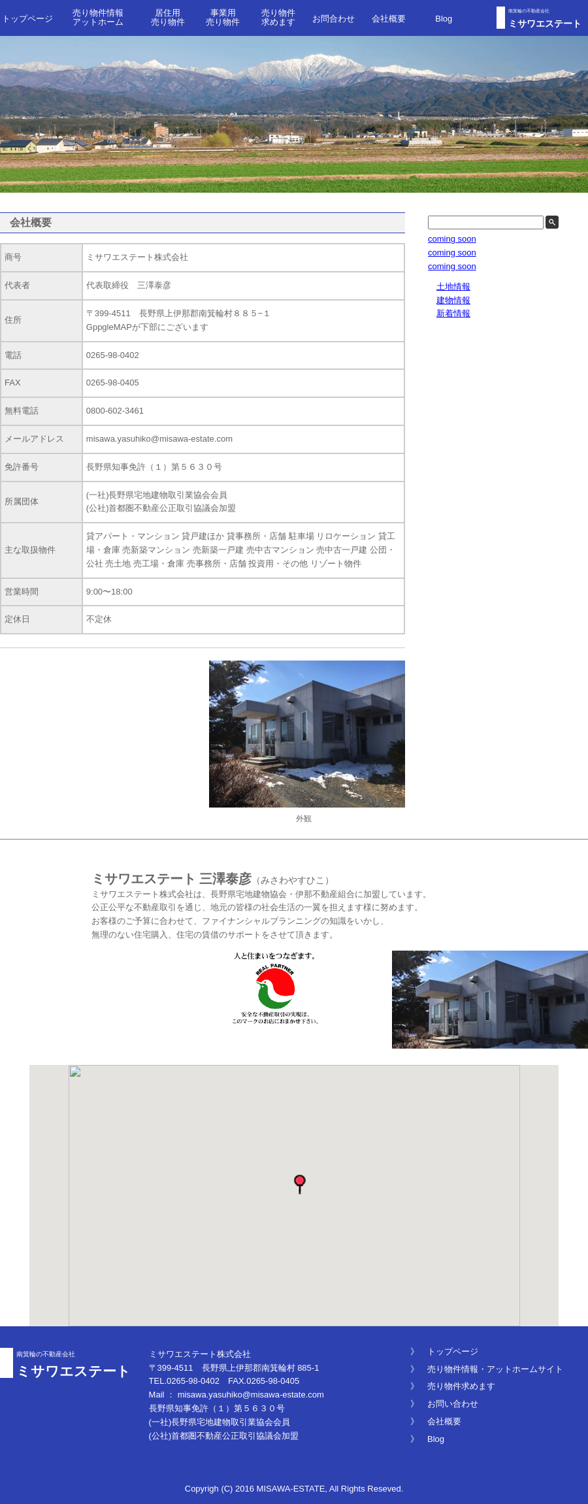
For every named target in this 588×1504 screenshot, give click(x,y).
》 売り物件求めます (452, 1386)
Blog (443, 19)
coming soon (452, 239)
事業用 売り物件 (223, 17)
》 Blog (427, 1439)
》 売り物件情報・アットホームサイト (486, 1369)
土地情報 (453, 286)
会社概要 (389, 19)
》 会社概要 (435, 1421)
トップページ (27, 19)
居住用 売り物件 (168, 17)
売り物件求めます (278, 17)
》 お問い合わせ (444, 1404)
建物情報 (453, 300)
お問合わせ (333, 19)
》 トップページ (444, 1351)
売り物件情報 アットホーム (98, 17)
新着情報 (453, 313)
